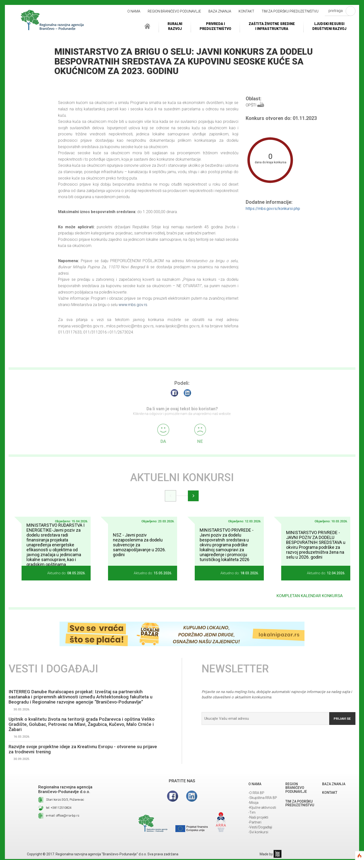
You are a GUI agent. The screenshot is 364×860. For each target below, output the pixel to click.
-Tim (251, 813)
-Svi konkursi (258, 833)
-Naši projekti (258, 818)
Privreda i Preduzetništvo (215, 26)
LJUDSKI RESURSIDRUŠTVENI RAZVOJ (329, 26)
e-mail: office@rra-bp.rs (62, 816)
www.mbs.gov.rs (133, 304)
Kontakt (246, 11)
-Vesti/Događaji (260, 828)
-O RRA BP (256, 794)
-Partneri (254, 823)
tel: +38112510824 (58, 808)
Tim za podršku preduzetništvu (290, 11)
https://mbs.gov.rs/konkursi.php (273, 208)
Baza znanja (219, 11)
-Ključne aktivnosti (262, 808)
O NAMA (133, 11)
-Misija (253, 804)
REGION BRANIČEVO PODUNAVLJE (174, 11)
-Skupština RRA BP (262, 799)
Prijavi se (341, 717)
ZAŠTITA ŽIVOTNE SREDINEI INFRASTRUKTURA (272, 26)
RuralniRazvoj (175, 26)
